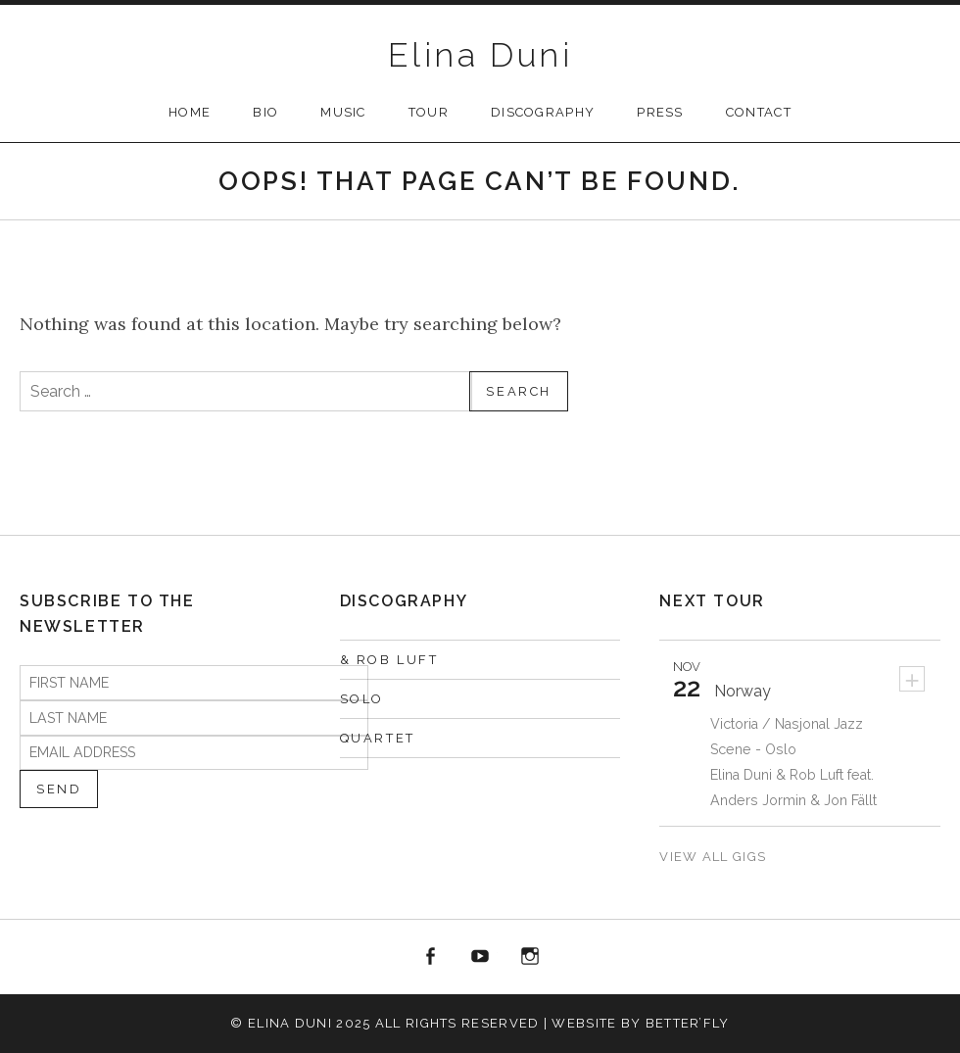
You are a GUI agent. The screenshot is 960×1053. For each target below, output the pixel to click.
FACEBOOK (431, 957)
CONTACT (759, 112)
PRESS (660, 112)
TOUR (428, 112)
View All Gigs (714, 856)
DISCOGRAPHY (543, 112)
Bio (265, 112)
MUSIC (343, 112)
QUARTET (377, 738)
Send (58, 789)
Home (189, 112)
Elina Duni (480, 54)
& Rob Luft (389, 659)
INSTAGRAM (530, 957)
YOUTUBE (480, 957)
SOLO (362, 699)
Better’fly (688, 1023)
